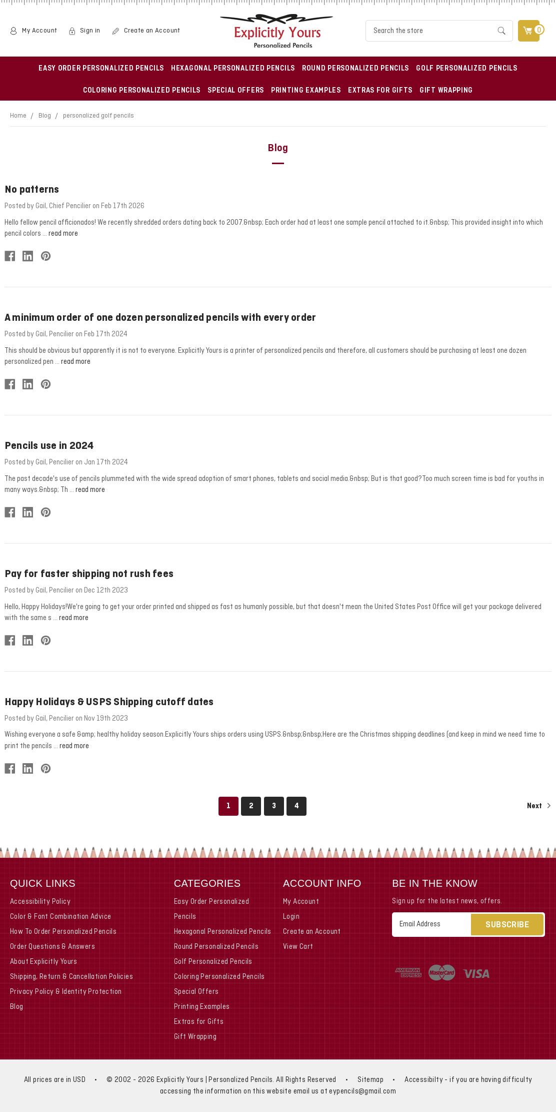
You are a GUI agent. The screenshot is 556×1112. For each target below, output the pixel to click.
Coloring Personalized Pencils (141, 90)
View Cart (298, 946)
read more (63, 233)
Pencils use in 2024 (49, 446)
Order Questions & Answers (52, 946)
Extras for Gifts (380, 90)
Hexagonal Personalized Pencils (233, 68)
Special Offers (236, 90)
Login (291, 916)
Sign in (90, 31)
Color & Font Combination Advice (60, 916)
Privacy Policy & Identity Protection (66, 991)
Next (539, 805)
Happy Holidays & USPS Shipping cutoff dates (109, 702)
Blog (44, 116)
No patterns (32, 190)
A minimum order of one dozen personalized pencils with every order (160, 318)
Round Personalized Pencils (355, 68)
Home (18, 116)
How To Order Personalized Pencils (63, 931)
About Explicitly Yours (44, 961)
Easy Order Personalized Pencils (101, 68)
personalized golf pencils (98, 116)
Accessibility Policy (40, 901)
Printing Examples (306, 90)
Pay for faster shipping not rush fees (89, 574)
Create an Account (152, 31)
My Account (39, 31)
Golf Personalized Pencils (467, 68)
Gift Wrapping (446, 90)
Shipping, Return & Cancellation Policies (71, 976)
